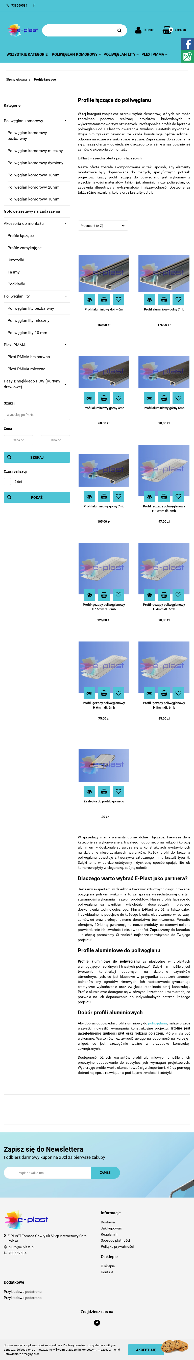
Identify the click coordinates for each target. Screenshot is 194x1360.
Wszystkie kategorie (27, 54)
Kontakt (107, 1272)
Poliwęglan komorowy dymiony (35, 162)
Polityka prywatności (117, 1246)
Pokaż (37, 497)
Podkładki (16, 284)
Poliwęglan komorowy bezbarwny (27, 135)
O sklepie (108, 1266)
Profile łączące (21, 235)
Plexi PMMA (35, 344)
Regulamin (109, 1234)
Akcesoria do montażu (35, 223)
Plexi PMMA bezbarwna (29, 356)
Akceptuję (146, 1350)
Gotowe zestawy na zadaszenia (32, 211)
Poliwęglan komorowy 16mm (34, 175)
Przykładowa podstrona (23, 1292)
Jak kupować (111, 1228)
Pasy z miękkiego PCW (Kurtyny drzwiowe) (35, 384)
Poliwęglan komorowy (76, 54)
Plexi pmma (154, 54)
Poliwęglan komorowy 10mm (34, 199)
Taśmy (14, 272)
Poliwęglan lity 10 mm (27, 332)
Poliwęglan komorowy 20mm (34, 187)
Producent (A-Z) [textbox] (92, 226)
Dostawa (108, 1222)
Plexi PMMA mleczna (26, 368)
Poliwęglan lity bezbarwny (31, 308)
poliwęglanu (157, 1023)
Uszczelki (16, 260)
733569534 (17, 1253)
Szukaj (37, 457)
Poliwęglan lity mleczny (29, 320)
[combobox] (103, 225)
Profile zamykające (24, 247)
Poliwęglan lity (121, 54)
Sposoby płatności (115, 1240)
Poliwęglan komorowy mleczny (35, 150)
